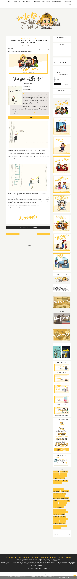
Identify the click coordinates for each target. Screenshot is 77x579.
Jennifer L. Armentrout (58, 492)
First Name (56, 83)
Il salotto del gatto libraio (62, 462)
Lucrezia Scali (56, 517)
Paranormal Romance (58, 481)
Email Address (57, 79)
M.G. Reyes (63, 517)
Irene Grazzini (56, 513)
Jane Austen (62, 524)
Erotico (55, 477)
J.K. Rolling (55, 506)
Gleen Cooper (56, 524)
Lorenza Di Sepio (64, 515)
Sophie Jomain (62, 499)
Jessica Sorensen (62, 506)
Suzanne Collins (64, 501)
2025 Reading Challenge (60, 461)
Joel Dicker (62, 513)
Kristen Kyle (55, 508)
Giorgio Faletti (63, 522)
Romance (55, 484)
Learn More (62, 577)
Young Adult (56, 486)
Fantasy (61, 477)
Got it (67, 577)
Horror (54, 479)
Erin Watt (55, 499)
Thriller (62, 484)
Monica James (63, 529)
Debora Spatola (56, 501)
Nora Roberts (56, 522)
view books (66, 468)
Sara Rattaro (62, 508)
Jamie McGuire (56, 497)
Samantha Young (57, 531)
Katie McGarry (56, 515)
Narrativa (62, 479)
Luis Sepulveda (56, 529)
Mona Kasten (63, 497)
